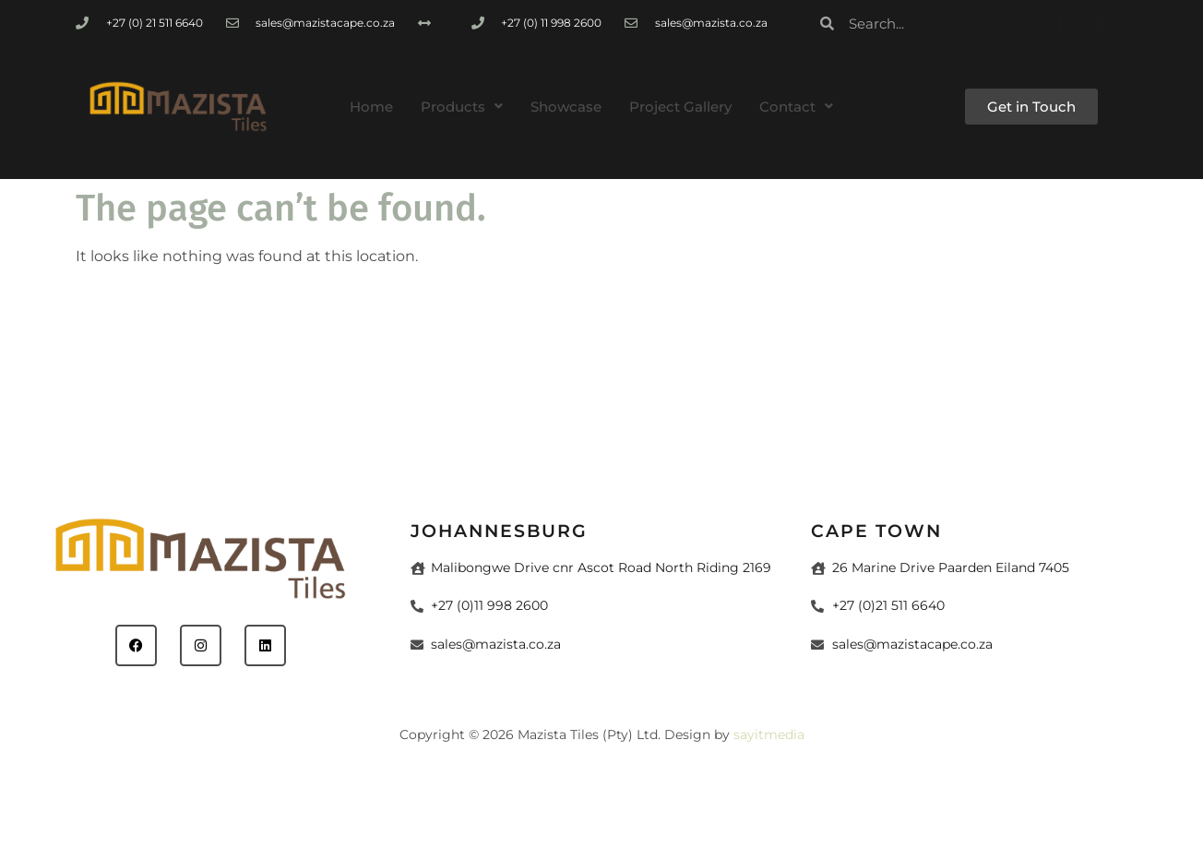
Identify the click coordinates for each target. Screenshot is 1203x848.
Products (462, 106)
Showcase (566, 106)
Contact (796, 106)
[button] (462, 106)
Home (371, 106)
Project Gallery (680, 106)
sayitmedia (768, 734)
